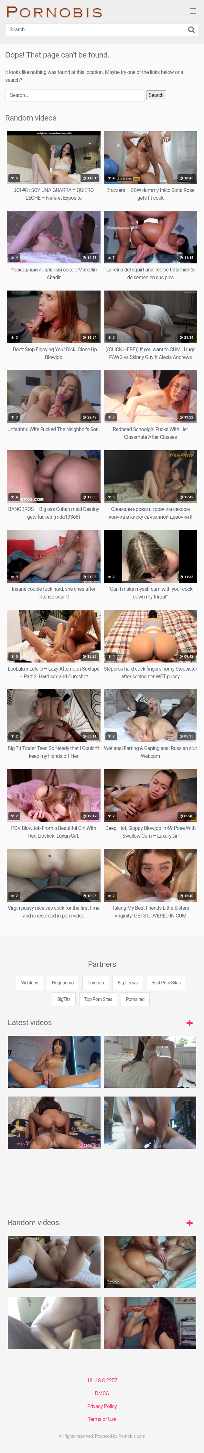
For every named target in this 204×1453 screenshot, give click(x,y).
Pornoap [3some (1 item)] (96, 983)
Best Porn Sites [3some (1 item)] (165, 983)
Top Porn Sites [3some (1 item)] (98, 999)
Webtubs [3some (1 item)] (29, 983)
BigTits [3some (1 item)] (63, 999)
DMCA (102, 1393)
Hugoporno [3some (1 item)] (63, 983)
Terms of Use (102, 1419)
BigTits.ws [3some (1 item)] (128, 983)
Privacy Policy (102, 1406)
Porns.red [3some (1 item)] (135, 999)
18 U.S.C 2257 (102, 1380)
